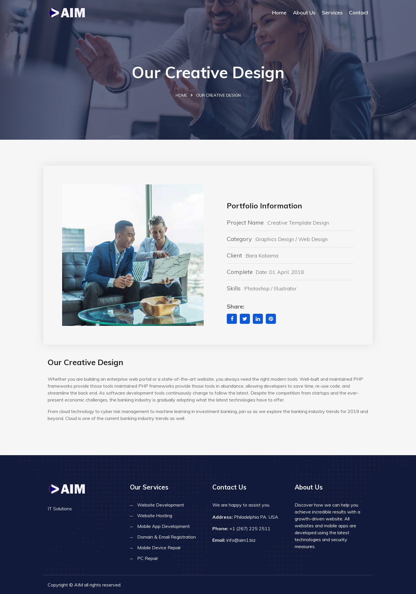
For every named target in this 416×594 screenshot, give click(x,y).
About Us (304, 12)
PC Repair (147, 558)
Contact (358, 12)
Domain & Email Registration (166, 537)
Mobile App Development (163, 526)
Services (332, 12)
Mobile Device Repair (159, 547)
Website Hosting (154, 515)
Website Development (160, 505)
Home (279, 12)
